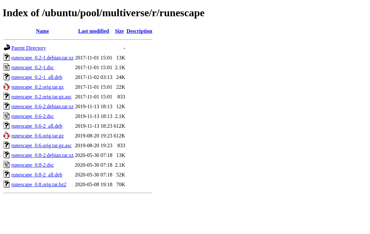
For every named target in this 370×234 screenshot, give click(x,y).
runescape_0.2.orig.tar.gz (37, 87)
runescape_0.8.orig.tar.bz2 (38, 184)
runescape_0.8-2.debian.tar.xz (42, 155)
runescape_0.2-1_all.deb (36, 77)
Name (42, 31)
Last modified (93, 31)
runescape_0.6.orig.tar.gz (37, 135)
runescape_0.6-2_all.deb (36, 126)
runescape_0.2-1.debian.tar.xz (42, 57)
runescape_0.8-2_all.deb (36, 174)
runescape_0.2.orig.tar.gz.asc (41, 96)
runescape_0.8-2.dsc (32, 165)
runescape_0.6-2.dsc (32, 116)
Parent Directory (28, 48)
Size (119, 31)
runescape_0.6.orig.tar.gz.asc (41, 145)
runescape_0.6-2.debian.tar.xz (42, 106)
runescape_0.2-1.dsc (32, 67)
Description (139, 31)
